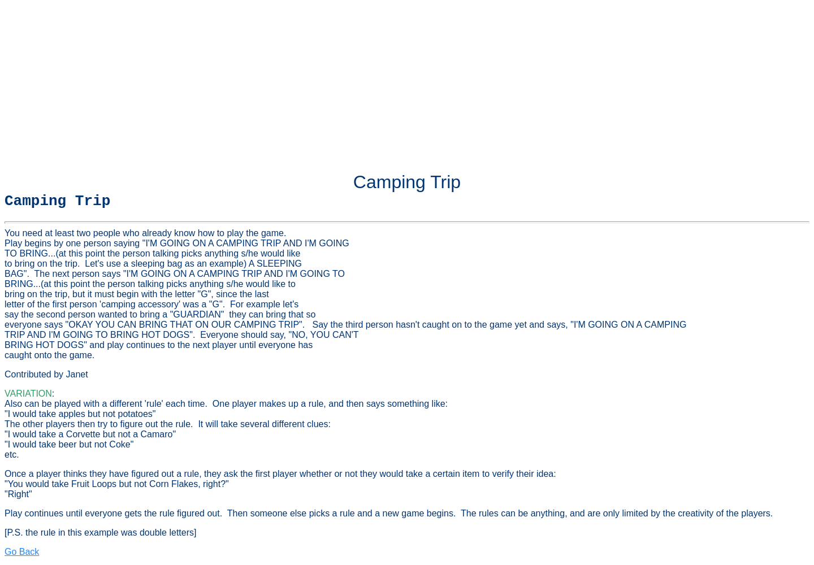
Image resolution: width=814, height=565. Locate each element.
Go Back (22, 555)
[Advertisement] (407, 84)
